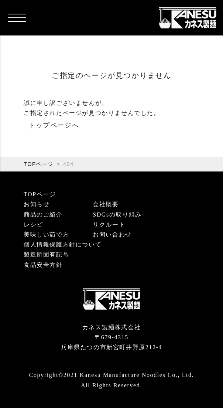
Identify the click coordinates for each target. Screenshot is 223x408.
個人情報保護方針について (63, 244)
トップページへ (53, 125)
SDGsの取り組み (117, 214)
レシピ (33, 224)
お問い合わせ (112, 234)
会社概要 (106, 204)
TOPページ (39, 164)
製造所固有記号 (46, 254)
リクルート (109, 224)
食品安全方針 (43, 265)
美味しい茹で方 (46, 234)
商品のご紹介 (43, 214)
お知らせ (36, 204)
